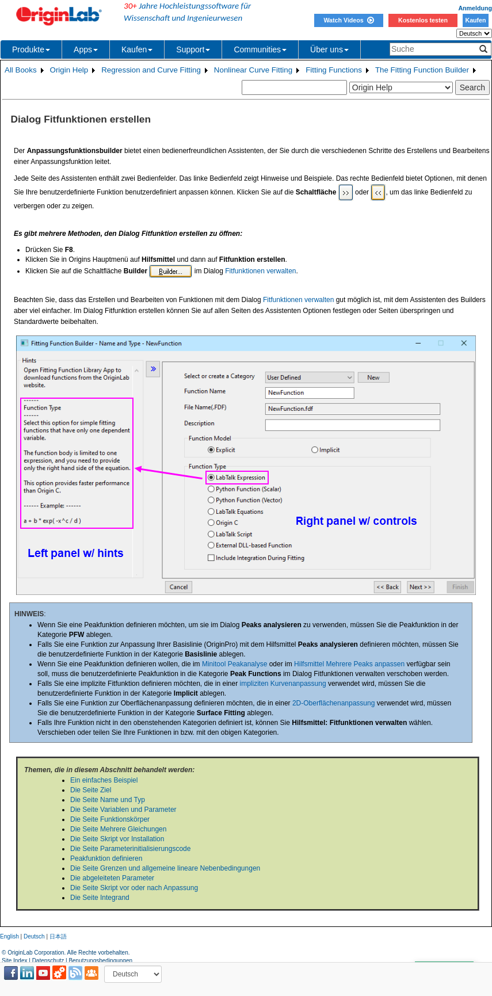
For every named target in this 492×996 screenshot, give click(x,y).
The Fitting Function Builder (422, 70)
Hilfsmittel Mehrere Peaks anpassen (349, 664)
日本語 (58, 936)
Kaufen (475, 20)
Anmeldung (475, 8)
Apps (86, 49)
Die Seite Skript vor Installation (117, 839)
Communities (260, 49)
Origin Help (69, 70)
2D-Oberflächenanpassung (333, 703)
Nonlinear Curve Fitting (253, 70)
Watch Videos (348, 20)
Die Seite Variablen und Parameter (123, 810)
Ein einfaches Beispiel (104, 780)
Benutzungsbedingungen (100, 960)
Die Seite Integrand (99, 898)
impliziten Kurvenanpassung (283, 684)
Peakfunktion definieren (106, 858)
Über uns (329, 49)
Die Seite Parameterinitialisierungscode (130, 849)
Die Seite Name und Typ (107, 800)
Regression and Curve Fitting (151, 70)
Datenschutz (48, 960)
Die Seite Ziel (90, 790)
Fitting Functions (334, 70)
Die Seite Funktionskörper (110, 819)
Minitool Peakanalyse (234, 664)
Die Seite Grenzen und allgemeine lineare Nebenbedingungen (165, 868)
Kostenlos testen (423, 20)
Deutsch (34, 936)
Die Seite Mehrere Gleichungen (118, 829)
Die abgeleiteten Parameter (112, 878)
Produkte (31, 49)
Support (193, 49)
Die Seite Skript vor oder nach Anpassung (134, 888)
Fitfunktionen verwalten (260, 271)
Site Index (14, 960)
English (9, 936)
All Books (21, 70)
